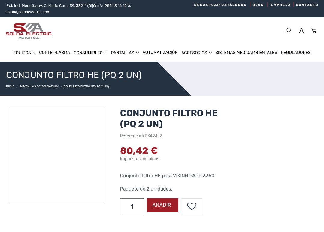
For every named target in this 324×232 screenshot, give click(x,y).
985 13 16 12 (116, 5)
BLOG (258, 5)
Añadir (161, 205)
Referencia (130, 136)
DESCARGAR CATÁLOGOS (220, 5)
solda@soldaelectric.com (27, 12)
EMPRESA (281, 5)
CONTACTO (307, 5)
